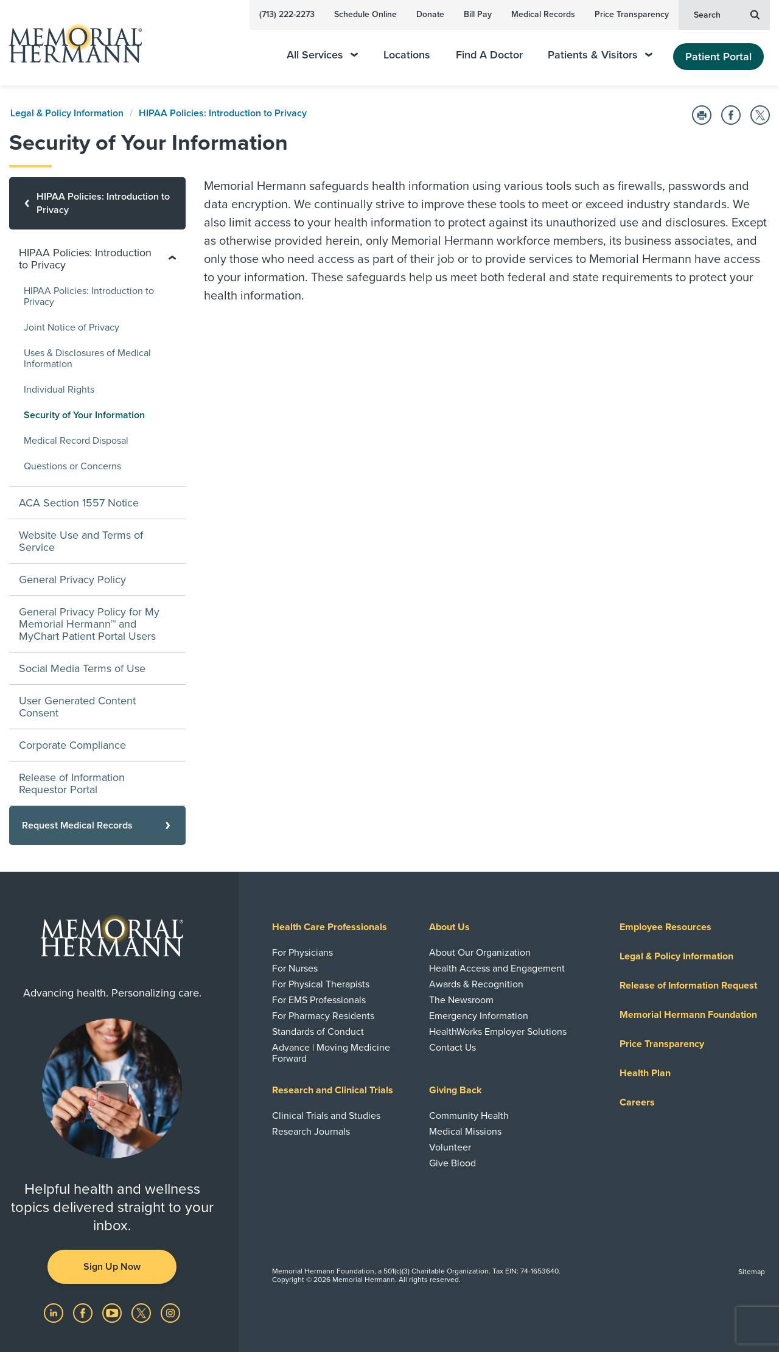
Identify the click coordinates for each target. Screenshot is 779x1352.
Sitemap (751, 1271)
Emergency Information (478, 1015)
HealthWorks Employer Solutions (498, 1031)
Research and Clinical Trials (332, 1090)
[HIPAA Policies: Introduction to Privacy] (97, 203)
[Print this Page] (701, 115)
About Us (449, 927)
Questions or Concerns (72, 466)
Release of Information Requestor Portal (72, 783)
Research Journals (311, 1131)
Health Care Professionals (329, 927)
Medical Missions (465, 1131)
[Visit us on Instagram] (170, 1312)
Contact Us (452, 1047)
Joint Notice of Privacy (71, 327)
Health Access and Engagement (497, 968)
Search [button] (727, 14)
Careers (637, 1102)
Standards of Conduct (318, 1031)
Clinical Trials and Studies (326, 1115)
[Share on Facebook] (731, 115)
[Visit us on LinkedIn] (55, 1312)
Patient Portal (718, 56)
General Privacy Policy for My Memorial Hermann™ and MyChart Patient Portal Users (89, 624)
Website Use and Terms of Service (81, 541)
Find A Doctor (489, 55)
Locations (406, 55)
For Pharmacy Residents (323, 1015)
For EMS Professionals (319, 1000)
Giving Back (455, 1090)
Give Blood (452, 1163)
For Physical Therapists (320, 984)
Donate (430, 14)
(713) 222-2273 (287, 14)
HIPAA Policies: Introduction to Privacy (223, 113)
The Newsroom (461, 1000)
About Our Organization (480, 952)
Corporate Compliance (72, 745)
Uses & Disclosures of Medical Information (87, 358)
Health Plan (645, 1073)
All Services (322, 55)
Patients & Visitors (600, 55)
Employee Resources (665, 927)
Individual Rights (59, 390)
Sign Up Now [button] (112, 1267)
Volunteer (450, 1147)
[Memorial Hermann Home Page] (70, 43)
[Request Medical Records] (97, 825)
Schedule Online (365, 14)
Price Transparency (632, 14)
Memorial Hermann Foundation (688, 1015)
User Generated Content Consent (77, 707)
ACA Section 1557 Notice (79, 503)
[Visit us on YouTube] (113, 1312)
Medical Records (543, 14)
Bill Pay (478, 14)
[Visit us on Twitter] (142, 1312)
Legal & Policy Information (67, 113)
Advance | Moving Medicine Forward (331, 1053)
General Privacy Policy (72, 579)
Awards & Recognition (476, 984)
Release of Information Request (688, 985)
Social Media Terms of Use (82, 668)
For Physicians (302, 952)
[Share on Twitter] (760, 115)
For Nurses (295, 968)
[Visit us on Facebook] (84, 1312)
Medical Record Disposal (76, 441)
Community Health (469, 1115)
